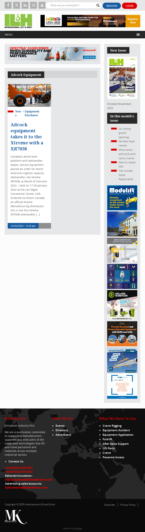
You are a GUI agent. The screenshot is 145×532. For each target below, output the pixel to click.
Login (129, 6)
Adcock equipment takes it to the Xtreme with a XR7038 (27, 137)
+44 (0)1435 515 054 (19, 472)
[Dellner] (122, 319)
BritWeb (78, 528)
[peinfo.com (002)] (122, 397)
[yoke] (122, 288)
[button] (70, 34)
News (18, 113)
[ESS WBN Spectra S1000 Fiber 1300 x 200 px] (52, 54)
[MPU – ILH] (122, 345)
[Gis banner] (122, 262)
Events (60, 426)
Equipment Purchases (32, 113)
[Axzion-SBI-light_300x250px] (122, 371)
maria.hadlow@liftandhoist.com (28, 479)
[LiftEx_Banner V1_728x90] (90, 20)
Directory (62, 430)
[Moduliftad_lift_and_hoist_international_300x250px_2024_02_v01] (122, 209)
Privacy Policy (128, 504)
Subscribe (109, 504)
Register (111, 6)
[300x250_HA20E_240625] (122, 235)
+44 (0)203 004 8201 (19, 468)
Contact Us (15, 461)
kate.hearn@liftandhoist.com (26, 487)
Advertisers (63, 435)
